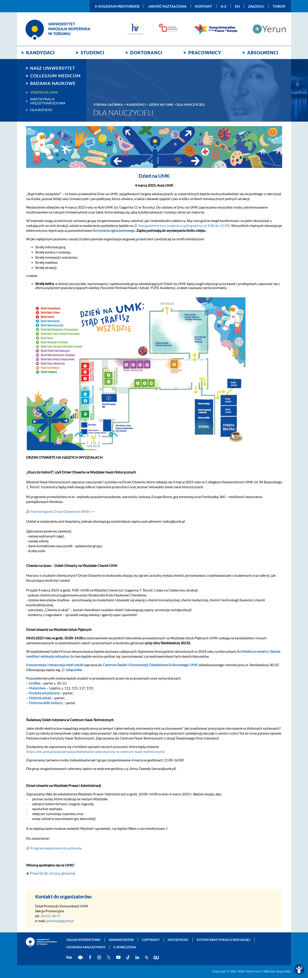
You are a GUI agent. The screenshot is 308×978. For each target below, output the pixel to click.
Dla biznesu (41, 110)
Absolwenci (262, 52)
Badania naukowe (53, 83)
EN (237, 6)
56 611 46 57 (50, 916)
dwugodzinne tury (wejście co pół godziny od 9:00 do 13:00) (184, 225)
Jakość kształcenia (167, 6)
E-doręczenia (124, 947)
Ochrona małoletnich (85, 947)
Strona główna (108, 104)
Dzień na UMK (161, 104)
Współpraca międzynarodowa (47, 101)
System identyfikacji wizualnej (223, 940)
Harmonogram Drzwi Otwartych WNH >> (63, 511)
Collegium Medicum (55, 75)
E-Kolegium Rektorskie (117, 6)
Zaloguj (256, 6)
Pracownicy (204, 52)
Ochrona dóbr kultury (45, 703)
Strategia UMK (44, 92)
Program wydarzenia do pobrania (56, 848)
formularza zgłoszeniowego (114, 230)
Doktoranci (146, 52)
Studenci (92, 52)
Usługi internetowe (83, 940)
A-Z (223, 6)
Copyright (151, 940)
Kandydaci (40, 52)
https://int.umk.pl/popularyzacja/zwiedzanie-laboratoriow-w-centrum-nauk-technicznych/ (95, 751)
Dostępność (178, 940)
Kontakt (203, 6)
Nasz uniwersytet (52, 68)
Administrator (121, 940)
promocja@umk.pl (60, 921)
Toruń (279, 6)
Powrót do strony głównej (52, 873)
